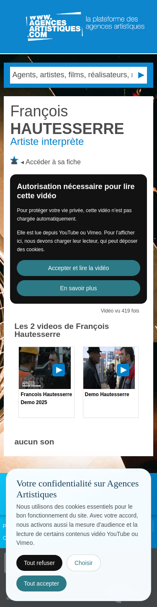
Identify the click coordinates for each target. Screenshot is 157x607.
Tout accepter (41, 583)
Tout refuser (39, 563)
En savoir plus (78, 288)
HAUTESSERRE (67, 119)
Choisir (84, 563)
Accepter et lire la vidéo (78, 268)
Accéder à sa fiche (53, 162)
